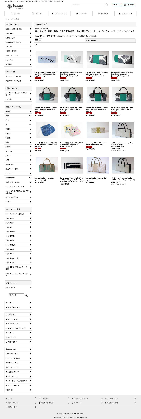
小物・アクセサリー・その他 (107, 31)
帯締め (56, 31)
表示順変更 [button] (91, 40)
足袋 (78, 31)
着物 (36, 31)
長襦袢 (50, 31)
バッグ (93, 31)
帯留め (68, 31)
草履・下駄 (85, 31)
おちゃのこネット (67, 417)
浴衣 (41, 31)
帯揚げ (62, 31)
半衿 (73, 31)
